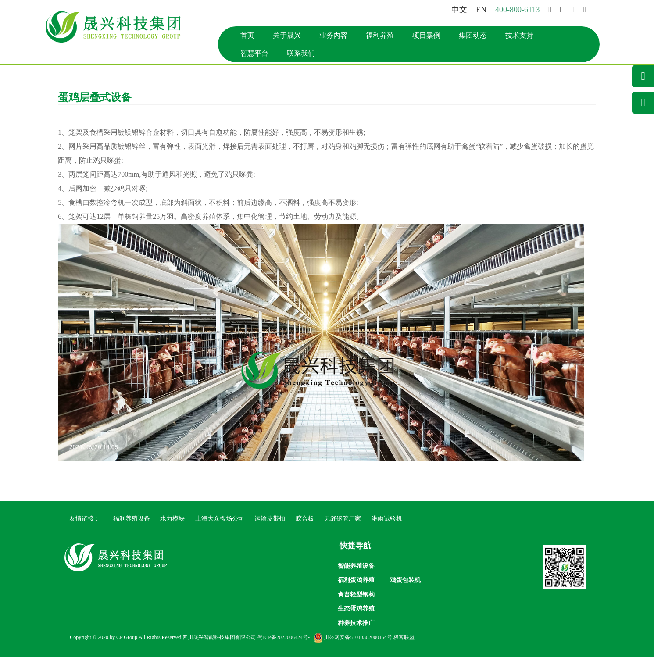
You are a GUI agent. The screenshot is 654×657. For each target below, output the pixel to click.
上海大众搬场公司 (219, 518)
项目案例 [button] (426, 35)
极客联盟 (404, 637)
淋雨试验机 (387, 518)
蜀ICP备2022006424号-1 (284, 637)
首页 (247, 35)
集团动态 (473, 35)
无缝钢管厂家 (342, 518)
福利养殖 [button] (380, 35)
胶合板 (305, 518)
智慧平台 (254, 53)
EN (481, 9)
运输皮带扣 (269, 518)
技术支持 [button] (519, 35)
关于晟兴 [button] (287, 35)
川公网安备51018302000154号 (353, 637)
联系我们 (301, 53)
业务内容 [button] (333, 35)
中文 (459, 9)
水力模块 (172, 518)
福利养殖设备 (131, 518)
